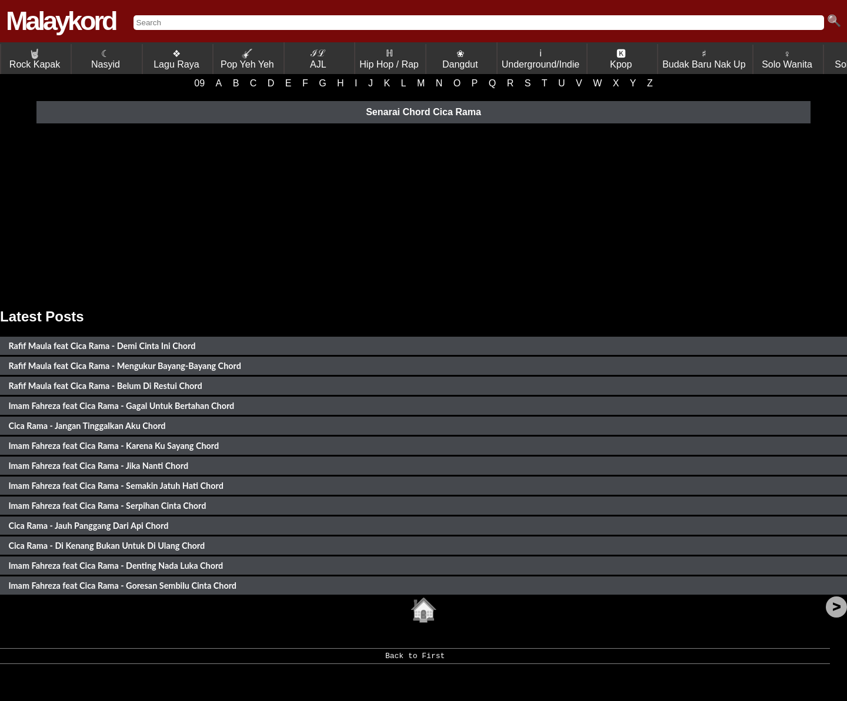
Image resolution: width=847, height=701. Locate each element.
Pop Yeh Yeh (247, 59)
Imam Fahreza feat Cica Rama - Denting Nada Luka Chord (115, 566)
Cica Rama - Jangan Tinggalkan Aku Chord (86, 426)
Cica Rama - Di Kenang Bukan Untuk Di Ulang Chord (106, 546)
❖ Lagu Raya (176, 59)
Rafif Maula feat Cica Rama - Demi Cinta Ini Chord (101, 346)
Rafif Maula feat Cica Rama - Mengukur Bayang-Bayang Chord (124, 366)
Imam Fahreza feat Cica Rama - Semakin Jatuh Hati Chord (115, 486)
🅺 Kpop (621, 59)
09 (199, 83)
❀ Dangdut (460, 59)
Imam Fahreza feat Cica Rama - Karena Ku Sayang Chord (113, 446)
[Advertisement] (423, 214)
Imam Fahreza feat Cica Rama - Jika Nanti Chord (98, 466)
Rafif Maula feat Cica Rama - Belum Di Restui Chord (105, 386)
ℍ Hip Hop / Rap (389, 58)
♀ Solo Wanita (787, 59)
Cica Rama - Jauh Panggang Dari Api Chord (88, 526)
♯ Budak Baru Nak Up (703, 59)
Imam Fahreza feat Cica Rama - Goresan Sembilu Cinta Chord (122, 586)
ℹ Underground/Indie (541, 58)
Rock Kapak (34, 59)
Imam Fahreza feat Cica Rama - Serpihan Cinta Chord (107, 506)
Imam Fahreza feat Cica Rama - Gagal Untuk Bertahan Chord (121, 406)
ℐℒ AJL (318, 58)
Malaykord (61, 21)
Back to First (415, 660)
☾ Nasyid (105, 59)
